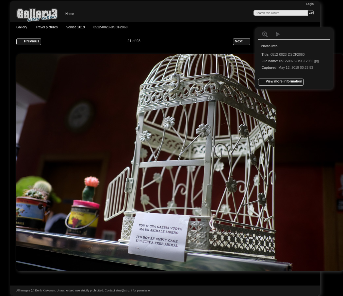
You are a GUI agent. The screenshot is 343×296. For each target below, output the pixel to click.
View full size (264, 34)
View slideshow (278, 34)
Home (69, 14)
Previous (28, 41)
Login (310, 4)
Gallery (21, 27)
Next (241, 41)
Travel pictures (47, 27)
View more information (281, 82)
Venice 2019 (75, 27)
